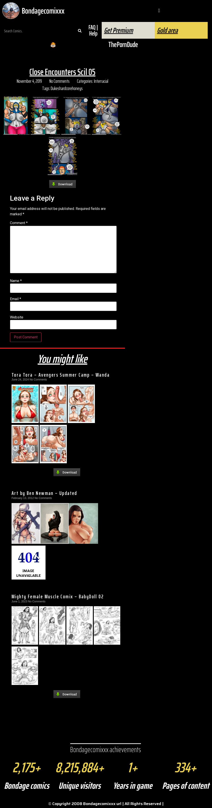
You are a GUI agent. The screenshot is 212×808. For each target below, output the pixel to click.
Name (16, 281)
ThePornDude (123, 44)
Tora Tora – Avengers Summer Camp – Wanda (61, 375)
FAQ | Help (93, 30)
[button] (159, 10)
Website (16, 317)
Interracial (101, 81)
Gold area (167, 30)
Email (15, 299)
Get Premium (118, 30)
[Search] (79, 31)
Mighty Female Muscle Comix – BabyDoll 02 (58, 596)
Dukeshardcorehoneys (67, 88)
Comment (19, 223)
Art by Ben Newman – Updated (44, 493)
